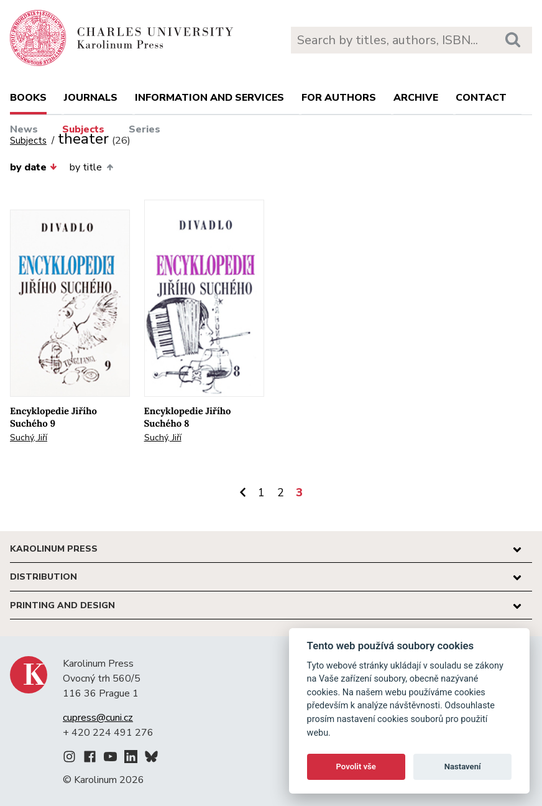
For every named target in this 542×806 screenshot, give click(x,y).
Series (144, 129)
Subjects (83, 129)
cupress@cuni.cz (98, 718)
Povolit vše (356, 766)
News (24, 129)
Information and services (209, 97)
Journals (90, 97)
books (28, 97)
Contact (481, 97)
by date (33, 167)
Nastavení (462, 766)
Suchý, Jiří (28, 437)
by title (91, 167)
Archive (415, 97)
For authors (338, 97)
